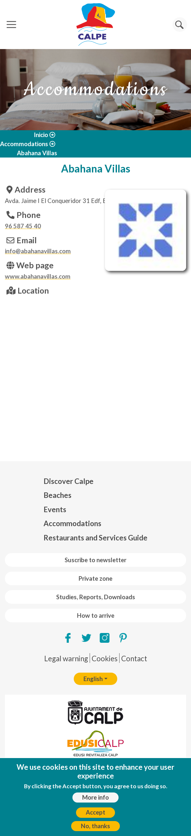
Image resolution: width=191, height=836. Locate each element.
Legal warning (66, 658)
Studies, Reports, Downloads (95, 597)
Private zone (95, 578)
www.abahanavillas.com (37, 276)
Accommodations (24, 143)
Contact (134, 658)
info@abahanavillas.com (38, 251)
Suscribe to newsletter (95, 560)
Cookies (105, 658)
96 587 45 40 (23, 226)
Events (55, 509)
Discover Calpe (69, 481)
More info (95, 797)
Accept (95, 812)
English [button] (93, 678)
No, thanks (95, 826)
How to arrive (95, 615)
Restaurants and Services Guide (95, 537)
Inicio (41, 134)
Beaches (57, 495)
